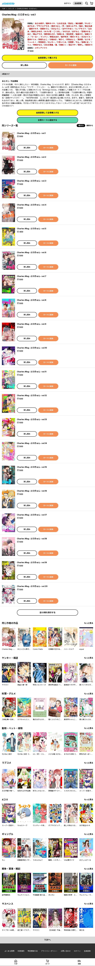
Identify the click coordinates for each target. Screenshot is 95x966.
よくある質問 (9, 951)
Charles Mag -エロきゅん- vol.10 (32, 348)
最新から (89, 125)
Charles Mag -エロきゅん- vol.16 (32, 491)
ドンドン (44, 37)
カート (47, 964)
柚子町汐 (64, 37)
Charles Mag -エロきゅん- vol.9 (31, 324)
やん (77, 42)
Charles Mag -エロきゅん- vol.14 (32, 443)
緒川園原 (79, 23)
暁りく (61, 39)
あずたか (31, 26)
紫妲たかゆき (36, 31)
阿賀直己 (42, 42)
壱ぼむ (70, 23)
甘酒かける (85, 31)
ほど (29, 34)
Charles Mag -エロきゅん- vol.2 (31, 157)
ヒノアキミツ (80, 29)
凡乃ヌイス (85, 37)
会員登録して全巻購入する (47, 112)
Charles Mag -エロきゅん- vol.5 (31, 228)
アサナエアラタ (43, 26)
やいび (87, 23)
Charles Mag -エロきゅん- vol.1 (31, 133)
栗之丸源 (88, 26)
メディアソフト (41, 48)
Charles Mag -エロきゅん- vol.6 (31, 252)
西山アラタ (37, 34)
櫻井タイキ (50, 23)
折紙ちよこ (42, 39)
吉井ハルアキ (71, 26)
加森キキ (79, 34)
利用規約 (21, 951)
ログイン (67, 3)
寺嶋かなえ (37, 45)
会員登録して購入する (47, 58)
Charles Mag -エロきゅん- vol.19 (32, 562)
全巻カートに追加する (47, 120)
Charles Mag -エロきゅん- (27, 9)
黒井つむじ (55, 26)
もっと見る (88, 623)
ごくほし (57, 31)
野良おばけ (54, 37)
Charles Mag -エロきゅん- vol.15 (32, 467)
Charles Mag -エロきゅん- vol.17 (32, 515)
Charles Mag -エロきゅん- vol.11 (31, 371)
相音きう (88, 45)
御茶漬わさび (49, 34)
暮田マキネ (33, 29)
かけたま (66, 31)
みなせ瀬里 (48, 45)
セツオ (87, 39)
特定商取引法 (33, 951)
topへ (47, 940)
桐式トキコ (74, 37)
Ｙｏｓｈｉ (31, 42)
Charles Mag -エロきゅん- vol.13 (32, 419)
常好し (80, 45)
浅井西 (80, 39)
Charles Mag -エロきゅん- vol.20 (32, 586)
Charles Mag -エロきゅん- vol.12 (32, 395)
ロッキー (51, 42)
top (3, 9)
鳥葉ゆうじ (44, 29)
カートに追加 (70, 65)
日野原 (71, 42)
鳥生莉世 (69, 34)
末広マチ (72, 45)
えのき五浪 (61, 23)
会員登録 (78, 3)
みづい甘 (47, 31)
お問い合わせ (66, 951)
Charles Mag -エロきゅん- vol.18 (32, 538)
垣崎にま (60, 34)
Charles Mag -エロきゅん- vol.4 (31, 205)
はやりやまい (67, 29)
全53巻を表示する (48, 612)
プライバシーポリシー (49, 951)
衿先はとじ (70, 39)
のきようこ (55, 29)
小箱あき (53, 39)
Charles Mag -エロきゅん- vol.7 (31, 276)
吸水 (81, 26)
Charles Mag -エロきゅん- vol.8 (31, 300)
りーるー (34, 37)
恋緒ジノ (62, 45)
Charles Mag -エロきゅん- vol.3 (31, 181)
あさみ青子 (39, 23)
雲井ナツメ (31, 39)
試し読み (24, 65)
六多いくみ (61, 42)
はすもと (75, 31)
